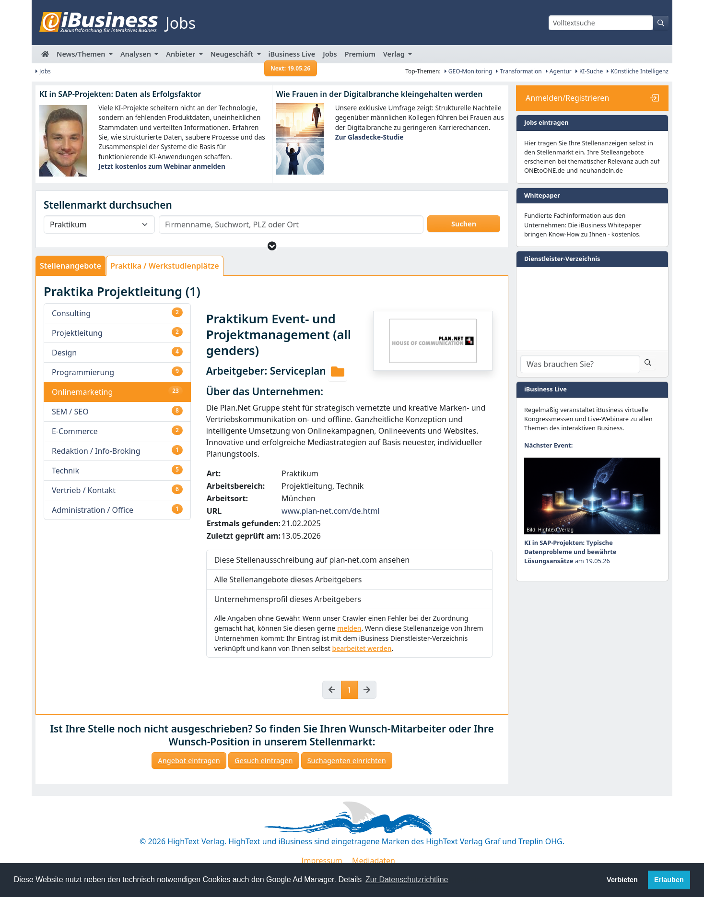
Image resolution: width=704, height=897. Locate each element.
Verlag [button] (395, 54)
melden (349, 628)
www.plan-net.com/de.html (331, 511)
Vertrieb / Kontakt (84, 490)
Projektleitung (77, 333)
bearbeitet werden (362, 648)
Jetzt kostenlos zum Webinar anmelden (161, 166)
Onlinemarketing (82, 392)
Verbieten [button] (622, 880)
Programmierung (83, 372)
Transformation (518, 71)
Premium (360, 54)
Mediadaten (373, 860)
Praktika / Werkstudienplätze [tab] (164, 265)
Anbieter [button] (181, 54)
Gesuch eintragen (264, 760)
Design (64, 352)
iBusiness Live (291, 56)
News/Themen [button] (82, 54)
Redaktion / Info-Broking (96, 451)
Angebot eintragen (189, 760)
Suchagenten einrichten (346, 760)
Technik (65, 470)
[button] (272, 245)
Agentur (559, 71)
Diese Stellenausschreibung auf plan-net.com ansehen (312, 560)
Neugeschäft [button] (233, 54)
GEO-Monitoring (469, 71)
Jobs (330, 54)
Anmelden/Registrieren (567, 98)
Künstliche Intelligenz (638, 71)
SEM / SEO (70, 411)
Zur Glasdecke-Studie (369, 137)
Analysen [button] (136, 54)
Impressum (321, 860)
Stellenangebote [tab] (70, 265)
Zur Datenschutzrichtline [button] (406, 879)
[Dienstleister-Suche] (580, 364)
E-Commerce (75, 431)
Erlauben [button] (669, 880)
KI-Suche (589, 71)
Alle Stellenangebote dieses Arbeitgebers (288, 579)
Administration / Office (92, 510)
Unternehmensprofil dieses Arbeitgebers (287, 599)
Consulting (71, 313)
